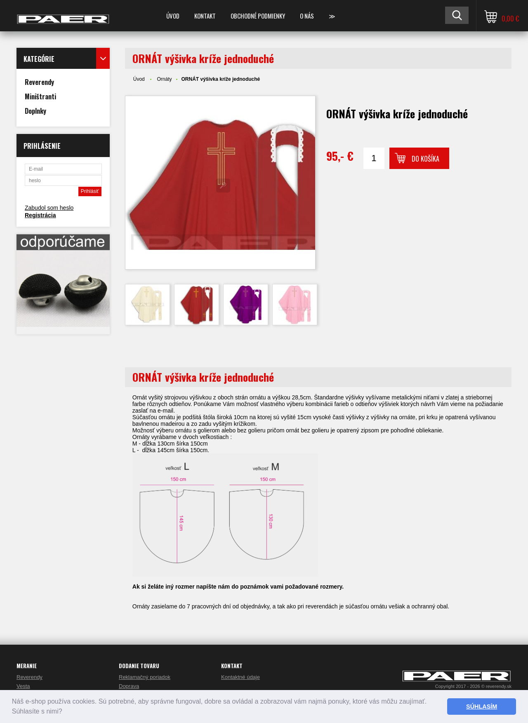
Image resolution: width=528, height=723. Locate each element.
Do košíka (425, 159)
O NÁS (307, 15)
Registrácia (40, 215)
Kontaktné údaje (240, 677)
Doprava (129, 686)
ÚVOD (172, 15)
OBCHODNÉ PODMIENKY (258, 15)
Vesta (23, 686)
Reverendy (29, 677)
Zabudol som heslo (49, 207)
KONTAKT (205, 15)
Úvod (139, 79)
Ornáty (164, 79)
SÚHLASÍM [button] (481, 706)
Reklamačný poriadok (144, 677)
